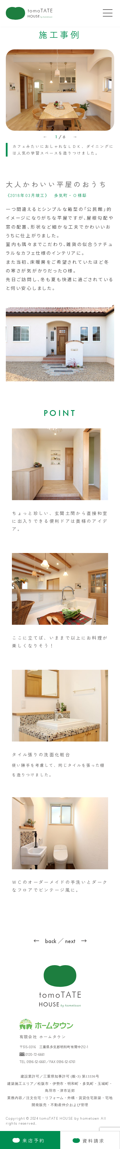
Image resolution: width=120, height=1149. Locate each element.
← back (44, 941)
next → (76, 941)
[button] (45, 140)
